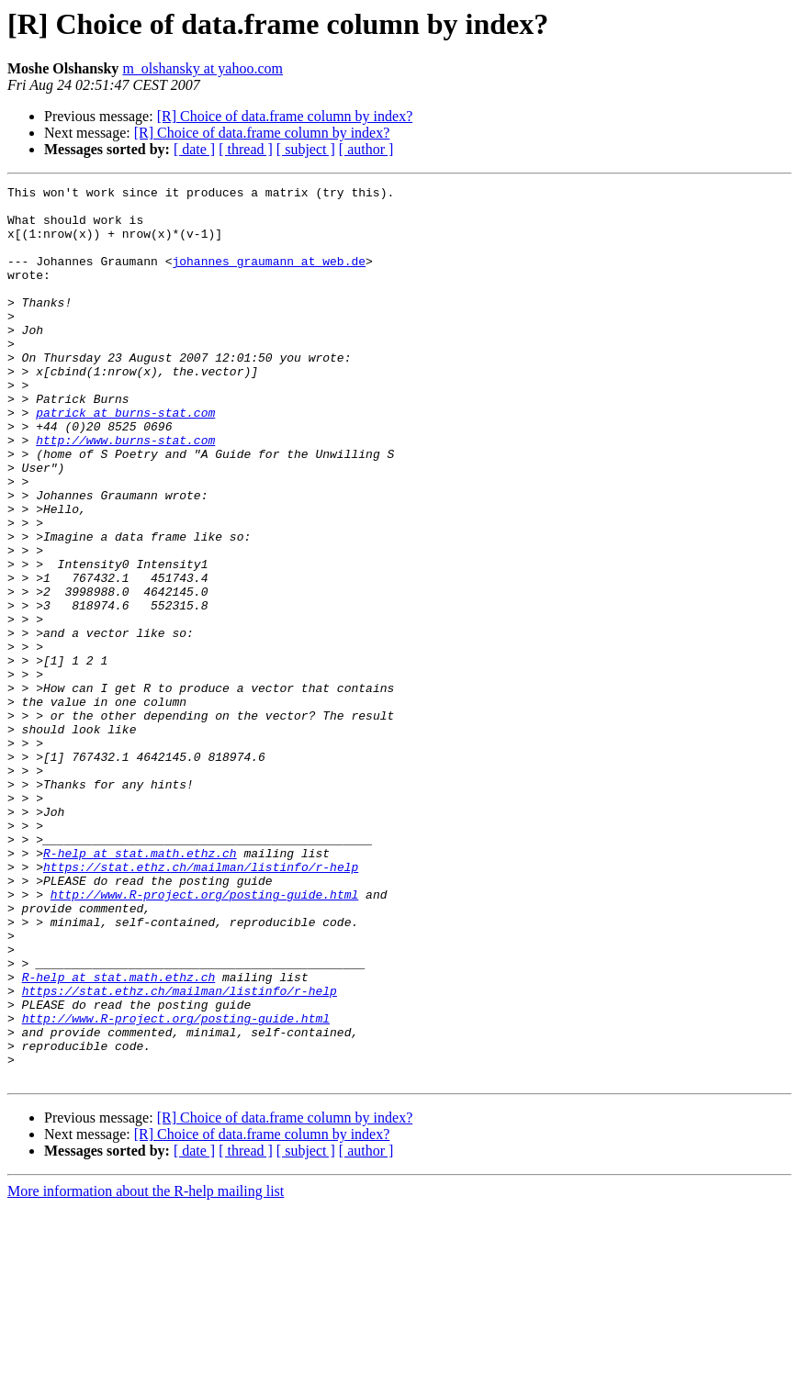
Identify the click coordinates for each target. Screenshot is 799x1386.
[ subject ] (305, 149)
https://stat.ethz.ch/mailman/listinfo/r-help (200, 1004)
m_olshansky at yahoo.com (202, 68)
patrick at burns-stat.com (125, 459)
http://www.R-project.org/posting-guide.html (204, 1037)
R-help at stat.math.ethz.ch (140, 987)
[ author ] (366, 149)
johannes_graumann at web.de (269, 277)
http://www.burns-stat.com (125, 492)
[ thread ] (246, 149)
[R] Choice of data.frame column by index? (285, 116)
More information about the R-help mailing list (145, 1370)
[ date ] (194, 149)
